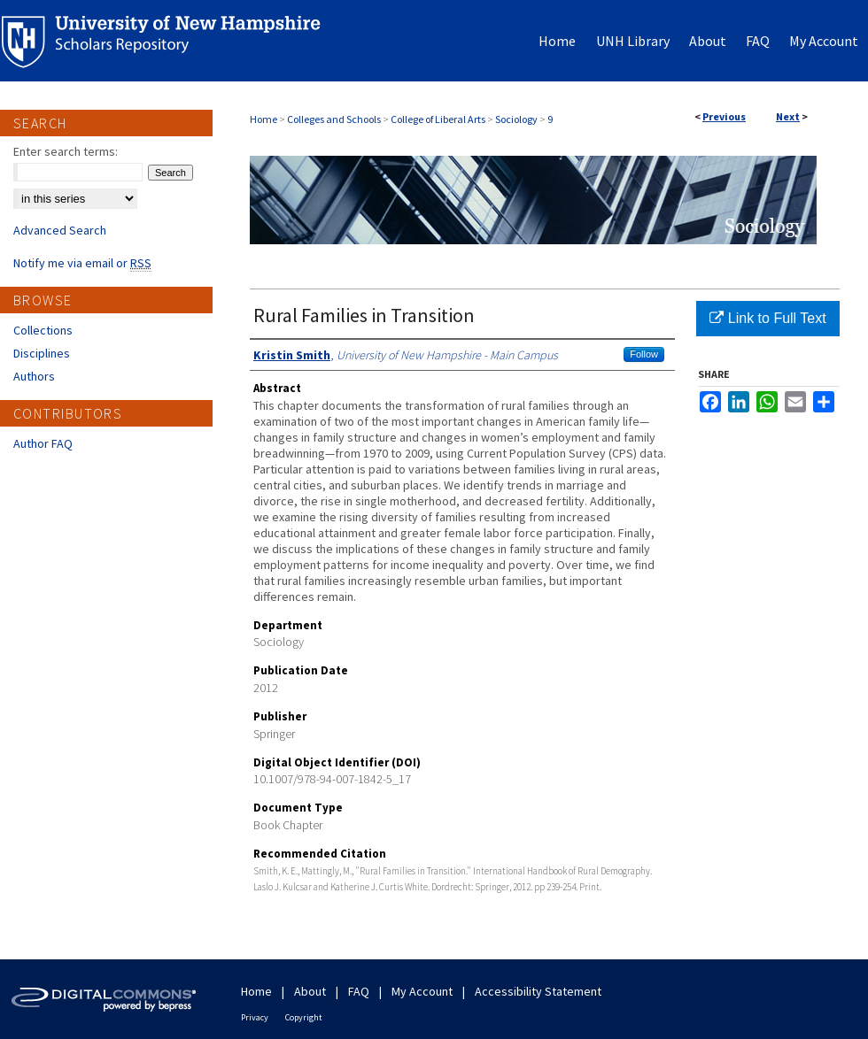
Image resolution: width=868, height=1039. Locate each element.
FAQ (358, 991)
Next (788, 116)
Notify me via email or (82, 263)
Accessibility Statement (538, 991)
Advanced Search (59, 230)
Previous (724, 116)
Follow (644, 354)
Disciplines (41, 353)
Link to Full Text (767, 318)
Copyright (303, 1017)
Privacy (254, 1017)
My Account (422, 991)
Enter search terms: (65, 151)
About (310, 991)
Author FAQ (43, 443)
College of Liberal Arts (438, 119)
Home (263, 119)
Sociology (516, 119)
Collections (43, 330)
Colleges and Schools (334, 119)
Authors (34, 376)
